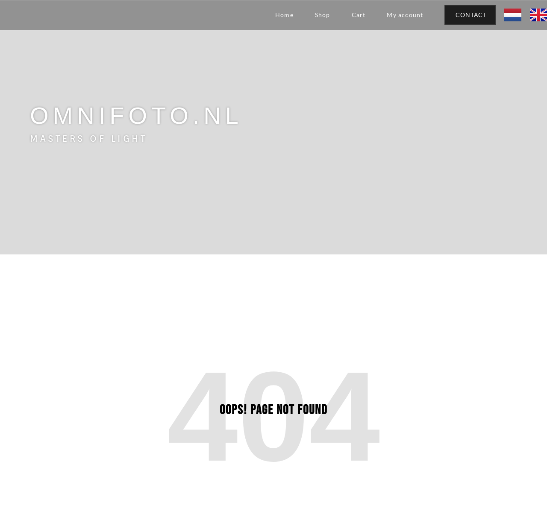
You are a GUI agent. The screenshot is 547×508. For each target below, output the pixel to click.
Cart (359, 14)
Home (284, 14)
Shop (322, 14)
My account (405, 14)
